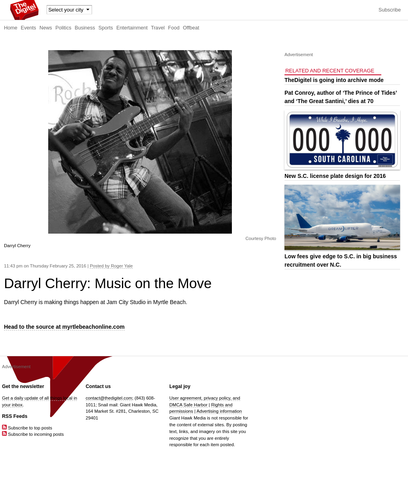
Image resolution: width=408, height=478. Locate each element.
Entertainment (131, 28)
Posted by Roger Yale (111, 265)
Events (28, 28)
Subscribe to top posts (27, 427)
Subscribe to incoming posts (33, 434)
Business (85, 28)
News (45, 28)
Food (174, 28)
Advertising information (219, 411)
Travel (158, 28)
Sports (105, 28)
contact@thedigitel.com (109, 398)
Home (11, 28)
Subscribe (390, 10)
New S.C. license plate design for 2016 (335, 176)
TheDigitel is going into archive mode (334, 80)
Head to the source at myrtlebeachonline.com (64, 327)
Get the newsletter (23, 386)
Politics (63, 28)
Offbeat (191, 28)
